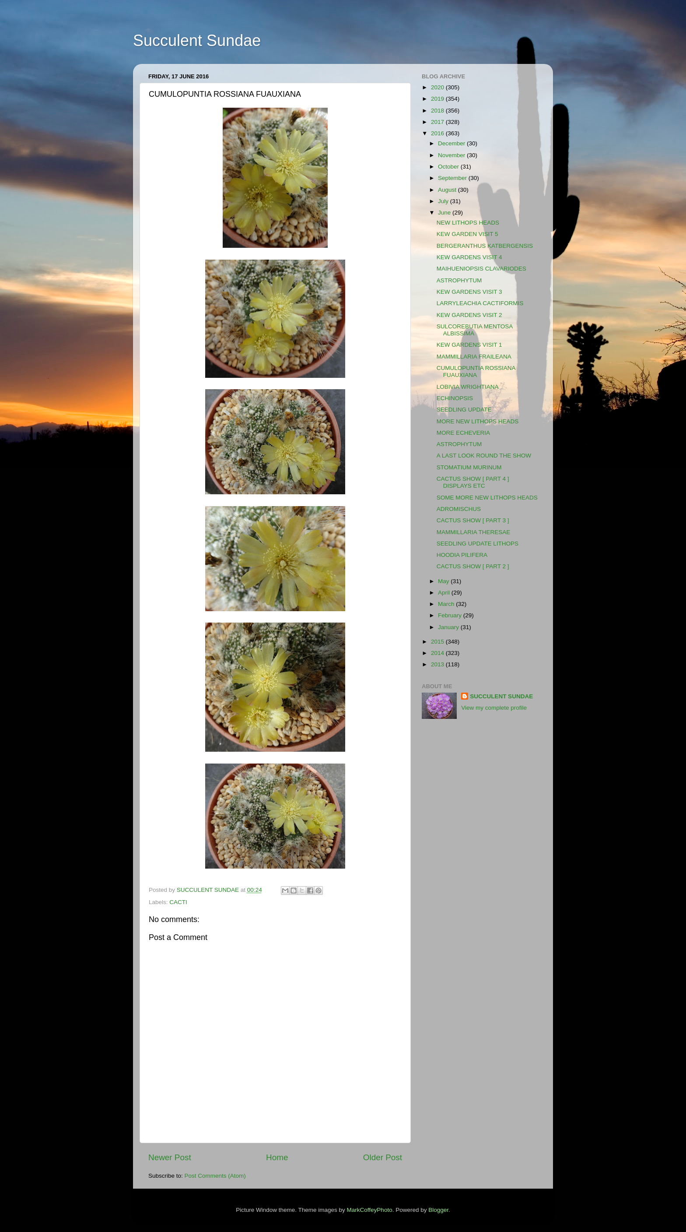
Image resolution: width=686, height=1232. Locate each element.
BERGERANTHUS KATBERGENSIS (485, 246)
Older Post (382, 1157)
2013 (438, 664)
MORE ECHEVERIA (463, 432)
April (445, 592)
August (448, 190)
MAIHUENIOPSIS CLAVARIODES (481, 268)
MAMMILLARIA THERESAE (474, 532)
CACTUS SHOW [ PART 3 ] (473, 520)
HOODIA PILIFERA (462, 555)
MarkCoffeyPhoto (369, 1210)
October (449, 166)
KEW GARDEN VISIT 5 (467, 234)
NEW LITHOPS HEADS (468, 222)
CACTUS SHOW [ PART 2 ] (473, 566)
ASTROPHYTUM (459, 280)
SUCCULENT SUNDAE (501, 696)
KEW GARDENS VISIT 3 (469, 292)
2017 (438, 122)
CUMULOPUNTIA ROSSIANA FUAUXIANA (476, 371)
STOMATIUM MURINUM (469, 467)
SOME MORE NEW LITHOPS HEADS (487, 497)
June (445, 212)
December (452, 143)
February (450, 615)
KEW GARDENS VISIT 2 (469, 315)
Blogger (438, 1210)
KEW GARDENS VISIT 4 (469, 257)
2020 (438, 87)
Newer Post (169, 1157)
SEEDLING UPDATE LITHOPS (477, 543)
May (444, 581)
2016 (438, 133)
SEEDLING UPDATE (464, 409)
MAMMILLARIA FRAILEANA (474, 356)
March (447, 604)
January (449, 627)
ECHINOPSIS (455, 398)
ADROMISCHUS (459, 509)
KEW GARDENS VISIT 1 (469, 344)
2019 (438, 98)
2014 (438, 653)
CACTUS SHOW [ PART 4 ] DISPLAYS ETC (473, 482)
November (452, 155)
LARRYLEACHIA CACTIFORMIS (480, 303)
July (444, 201)
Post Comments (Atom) (215, 1175)
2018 (438, 110)
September (453, 178)
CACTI (178, 902)
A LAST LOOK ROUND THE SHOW (484, 455)
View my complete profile (494, 707)
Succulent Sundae (197, 40)
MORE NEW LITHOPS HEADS (478, 421)
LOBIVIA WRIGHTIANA (468, 387)
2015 (438, 641)
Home (277, 1157)
